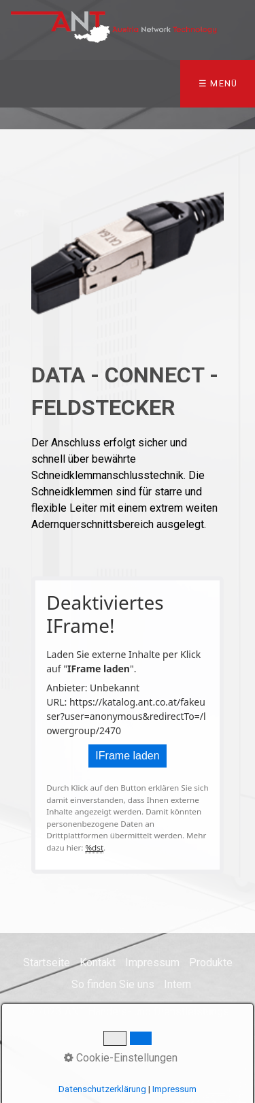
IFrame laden (127, 755)
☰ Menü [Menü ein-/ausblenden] (218, 83)
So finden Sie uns (112, 984)
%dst (94, 847)
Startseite (46, 962)
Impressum (152, 962)
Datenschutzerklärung (102, 1089)
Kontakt (98, 962)
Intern (177, 984)
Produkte (211, 962)
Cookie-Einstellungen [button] (120, 1057)
